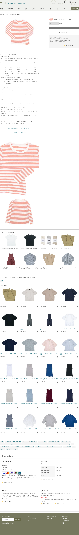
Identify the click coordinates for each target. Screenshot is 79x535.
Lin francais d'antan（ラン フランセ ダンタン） (29, 444)
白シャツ (49, 446)
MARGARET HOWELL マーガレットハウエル (10, 446)
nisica (73, 444)
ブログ (29, 520)
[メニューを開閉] (75, 2)
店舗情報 (29, 523)
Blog (15, 3)
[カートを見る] (70, 2)
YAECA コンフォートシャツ (54, 441)
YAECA (2, 441)
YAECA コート (25, 441)
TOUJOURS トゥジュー (40, 446)
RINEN (32, 446)
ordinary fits (27, 446)
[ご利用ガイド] (59, 2)
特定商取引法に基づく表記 (51, 516)
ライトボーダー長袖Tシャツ (10, 54)
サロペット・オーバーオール (12, 449)
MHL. (22, 446)
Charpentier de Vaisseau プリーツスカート (10, 444)
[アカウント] (53, 2)
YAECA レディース (17, 441)
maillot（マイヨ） (8, 51)
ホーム (29, 516)
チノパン (3, 449)
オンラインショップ (32, 518)
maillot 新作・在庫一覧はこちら (19, 132)
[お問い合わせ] (64, 2)
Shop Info (20, 3)
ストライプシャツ (67, 446)
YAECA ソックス (33, 441)
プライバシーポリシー (50, 518)
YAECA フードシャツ (42, 441)
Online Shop (10, 3)
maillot (2, 280)
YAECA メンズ (9, 441)
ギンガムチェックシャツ (57, 446)
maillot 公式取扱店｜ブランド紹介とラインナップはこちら (19, 128)
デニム (74, 446)
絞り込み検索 (75, 8)
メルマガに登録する (69, 45)
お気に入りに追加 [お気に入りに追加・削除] (63, 32)
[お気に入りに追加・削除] (18, 307)
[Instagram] (65, 523)
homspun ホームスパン (66, 441)
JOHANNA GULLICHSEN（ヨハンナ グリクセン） (51, 444)
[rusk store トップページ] (3, 3)
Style (24, 3)
